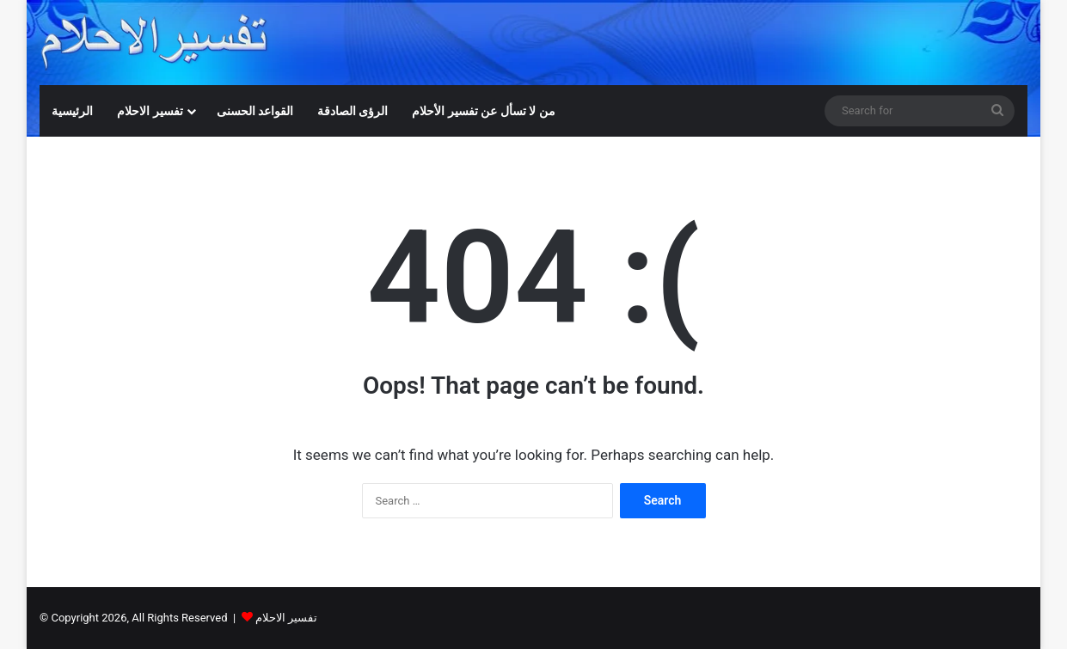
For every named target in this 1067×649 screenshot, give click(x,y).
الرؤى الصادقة (352, 111)
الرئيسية (72, 111)
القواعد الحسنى (255, 111)
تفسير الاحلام (149, 111)
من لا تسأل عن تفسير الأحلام (483, 111)
